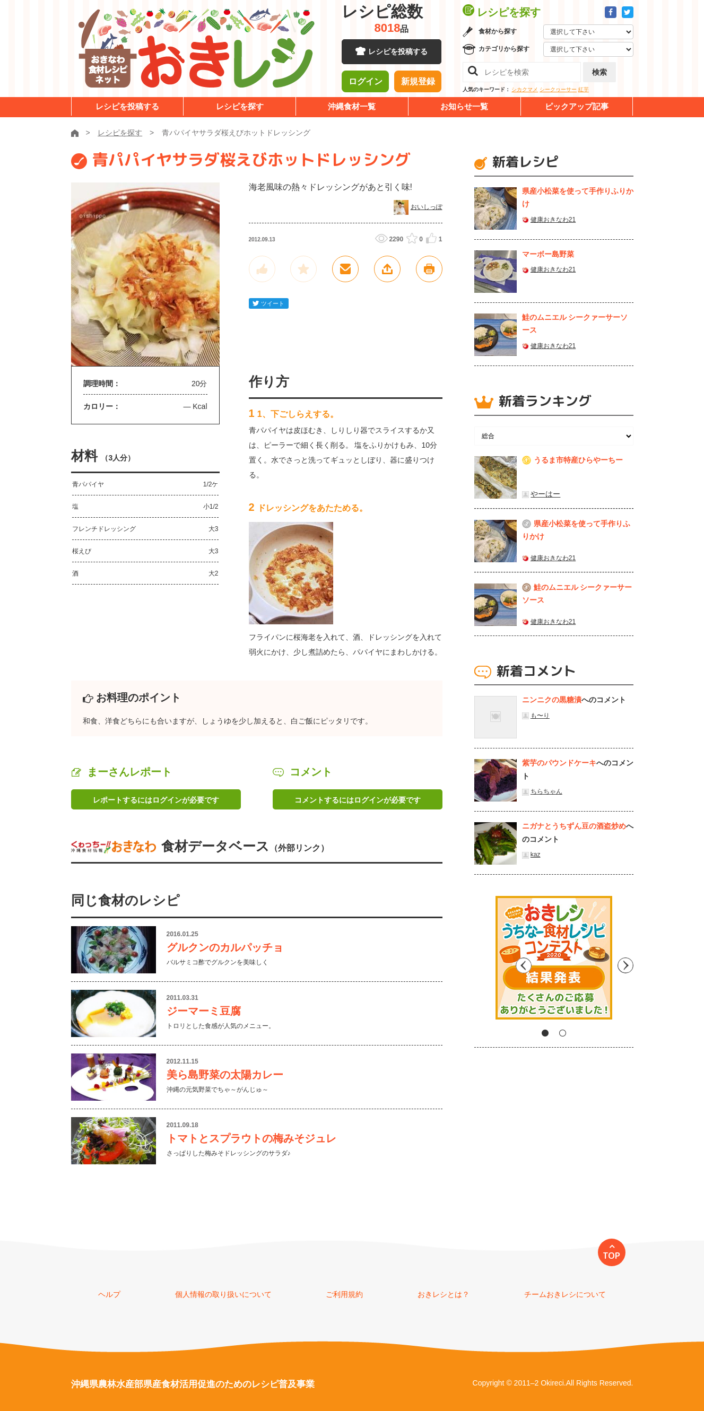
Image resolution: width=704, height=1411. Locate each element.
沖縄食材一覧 (352, 106)
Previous (482, 962)
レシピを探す (240, 106)
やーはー (545, 494)
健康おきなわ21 (553, 219)
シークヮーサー (558, 89)
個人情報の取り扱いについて (223, 1294)
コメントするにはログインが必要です (357, 800)
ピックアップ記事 (577, 106)
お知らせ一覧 (464, 106)
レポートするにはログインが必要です (156, 800)
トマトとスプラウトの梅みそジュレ (251, 1138)
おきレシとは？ (444, 1294)
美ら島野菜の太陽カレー (225, 1075)
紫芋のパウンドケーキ (559, 763)
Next (625, 962)
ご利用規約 (344, 1294)
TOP (611, 1255)
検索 (599, 72)
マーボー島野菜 (548, 254)
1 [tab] (545, 1033)
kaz (536, 854)
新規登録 (418, 82)
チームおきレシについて (565, 1294)
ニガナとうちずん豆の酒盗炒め (574, 826)
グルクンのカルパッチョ (225, 947)
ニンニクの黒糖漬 (551, 699)
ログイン (365, 82)
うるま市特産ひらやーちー (578, 460)
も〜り (540, 715)
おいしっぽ (426, 207)
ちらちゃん (546, 791)
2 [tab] (562, 1033)
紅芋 (583, 89)
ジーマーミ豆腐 (204, 1011)
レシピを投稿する (398, 53)
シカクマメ (524, 89)
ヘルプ (109, 1294)
